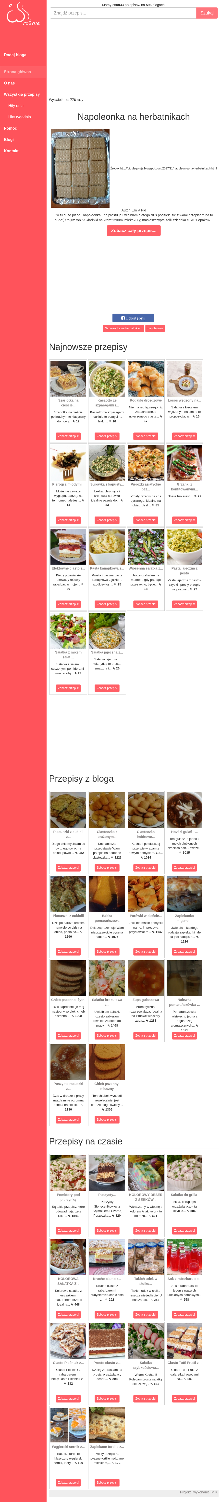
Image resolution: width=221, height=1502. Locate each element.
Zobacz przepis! (68, 436)
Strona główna (17, 72)
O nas (9, 83)
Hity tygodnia (17, 117)
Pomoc (10, 128)
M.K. (215, 1492)
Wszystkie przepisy (22, 94)
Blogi (9, 140)
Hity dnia (14, 106)
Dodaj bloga (15, 55)
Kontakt (11, 151)
